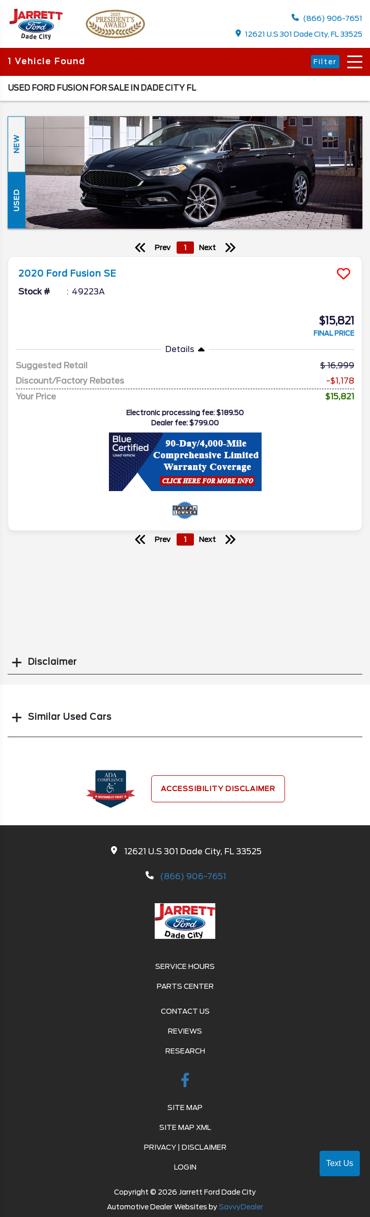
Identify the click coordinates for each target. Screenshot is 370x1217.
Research (185, 1051)
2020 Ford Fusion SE (67, 273)
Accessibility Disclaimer (218, 789)
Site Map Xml (185, 1127)
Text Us (339, 1163)
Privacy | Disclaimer (185, 1147)
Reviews (185, 1031)
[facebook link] (185, 1082)
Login (185, 1167)
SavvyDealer (241, 1207)
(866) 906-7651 (327, 18)
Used (16, 200)
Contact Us (185, 1011)
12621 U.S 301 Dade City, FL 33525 (299, 34)
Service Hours (185, 966)
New (16, 144)
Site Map (185, 1107)
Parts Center (185, 986)
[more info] (185, 258)
